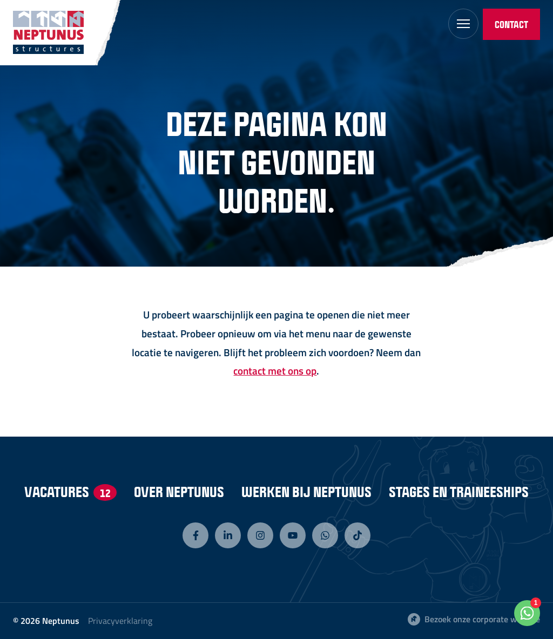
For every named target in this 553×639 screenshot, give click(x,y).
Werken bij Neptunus (306, 491)
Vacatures (70, 491)
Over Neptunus (179, 491)
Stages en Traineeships (459, 491)
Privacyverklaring (120, 621)
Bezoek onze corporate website (474, 619)
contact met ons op (274, 370)
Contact (511, 24)
